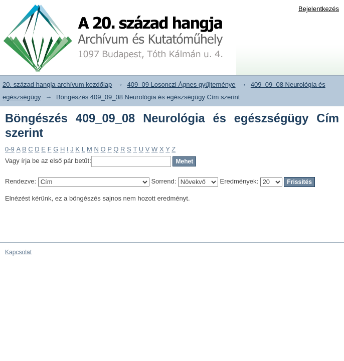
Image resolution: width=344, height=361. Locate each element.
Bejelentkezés (318, 9)
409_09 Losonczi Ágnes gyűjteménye (181, 84)
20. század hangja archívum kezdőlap (57, 84)
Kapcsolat (18, 252)
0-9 (10, 149)
